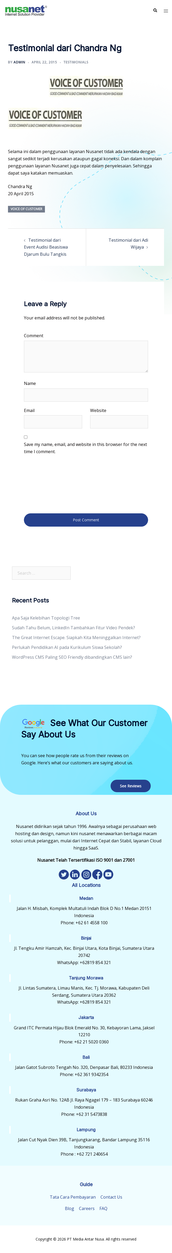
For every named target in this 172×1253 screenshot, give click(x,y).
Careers (87, 1208)
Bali (86, 1057)
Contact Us (111, 1197)
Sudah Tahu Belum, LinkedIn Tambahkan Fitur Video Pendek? (73, 628)
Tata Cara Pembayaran (73, 1197)
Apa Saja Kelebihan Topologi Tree (46, 618)
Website (98, 410)
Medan (86, 898)
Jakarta (86, 1017)
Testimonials (76, 62)
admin (19, 62)
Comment (33, 336)
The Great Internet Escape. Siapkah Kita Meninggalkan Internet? (76, 637)
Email (29, 410)
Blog (69, 1208)
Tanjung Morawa (86, 978)
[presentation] (46, 484)
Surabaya (86, 1089)
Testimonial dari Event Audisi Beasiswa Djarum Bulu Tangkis (46, 247)
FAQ (103, 1208)
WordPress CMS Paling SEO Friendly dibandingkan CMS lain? (72, 657)
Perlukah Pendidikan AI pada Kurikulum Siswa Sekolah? (67, 647)
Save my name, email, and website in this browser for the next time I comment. (85, 447)
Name (30, 383)
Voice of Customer (26, 209)
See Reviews (130, 785)
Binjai (86, 938)
